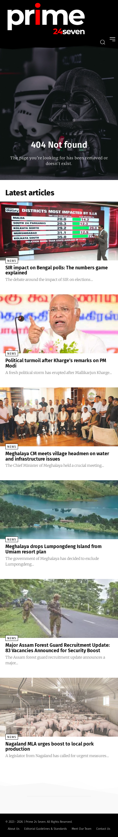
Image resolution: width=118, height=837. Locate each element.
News (11, 261)
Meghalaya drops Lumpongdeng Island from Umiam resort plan (53, 549)
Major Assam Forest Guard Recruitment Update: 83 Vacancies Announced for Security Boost (57, 648)
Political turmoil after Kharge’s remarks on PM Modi (55, 363)
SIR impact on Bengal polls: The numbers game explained (56, 270)
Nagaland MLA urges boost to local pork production (49, 746)
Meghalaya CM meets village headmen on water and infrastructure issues (57, 456)
